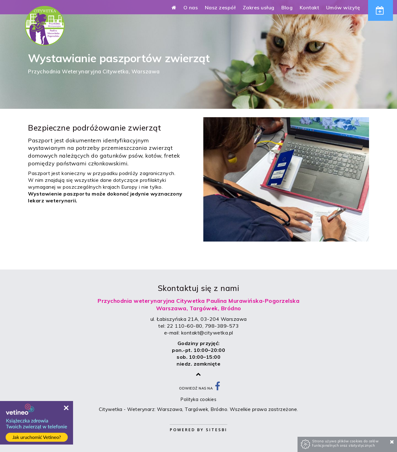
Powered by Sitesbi (198, 429)
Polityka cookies (198, 399)
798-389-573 (222, 326)
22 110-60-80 (184, 326)
